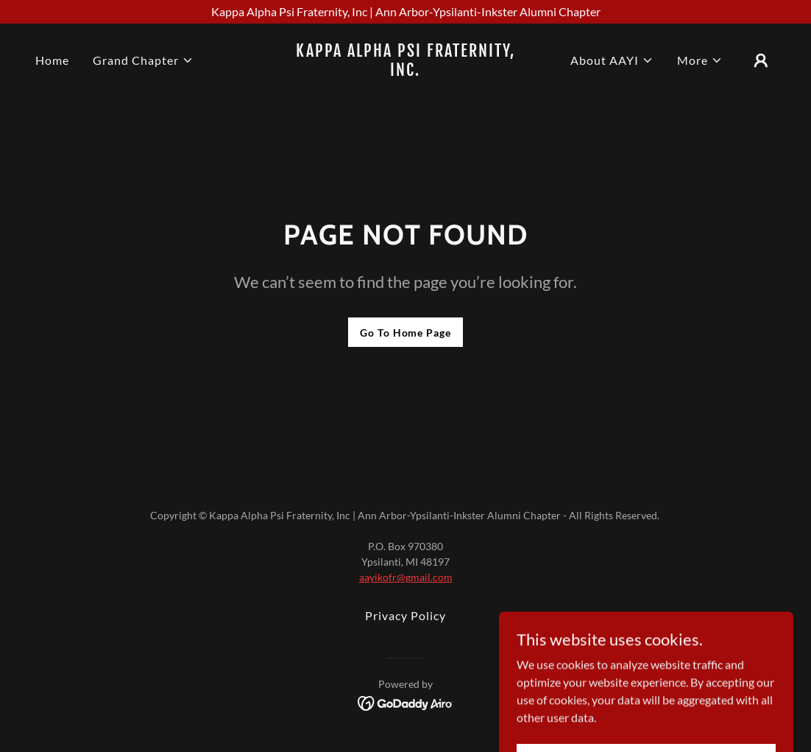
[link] (405, 71)
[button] (143, 60)
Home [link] (52, 60)
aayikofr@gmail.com (406, 577)
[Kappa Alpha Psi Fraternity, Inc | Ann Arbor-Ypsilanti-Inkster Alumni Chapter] (405, 12)
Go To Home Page (405, 332)
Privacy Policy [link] (405, 615)
